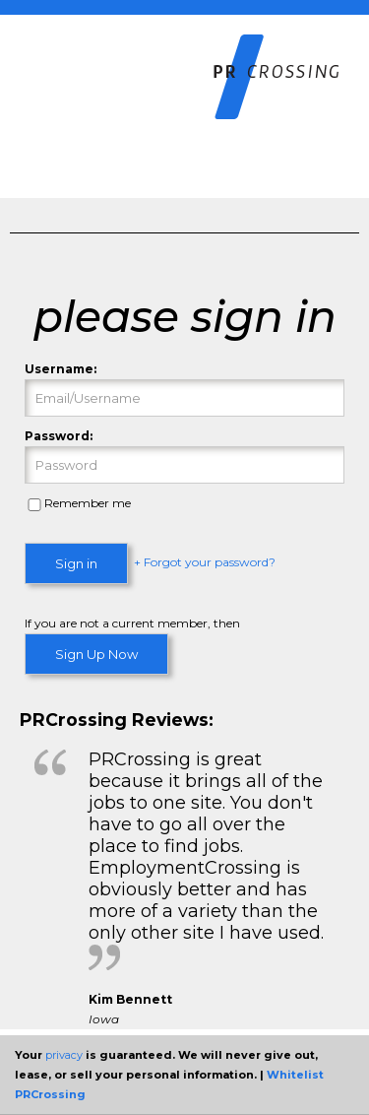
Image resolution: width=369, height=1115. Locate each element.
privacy (64, 1055)
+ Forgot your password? (205, 563)
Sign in (76, 563)
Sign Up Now (96, 654)
